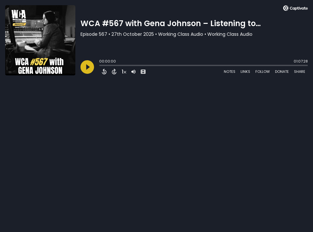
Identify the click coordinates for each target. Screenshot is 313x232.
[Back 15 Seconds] (104, 71)
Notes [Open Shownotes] (229, 71)
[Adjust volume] (133, 71)
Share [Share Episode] (299, 71)
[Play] (87, 67)
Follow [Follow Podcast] (262, 71)
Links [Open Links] (245, 71)
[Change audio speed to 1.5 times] (124, 71)
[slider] (101, 66)
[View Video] (143, 71)
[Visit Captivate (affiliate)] (295, 9)
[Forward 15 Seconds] (114, 71)
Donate (282, 71)
